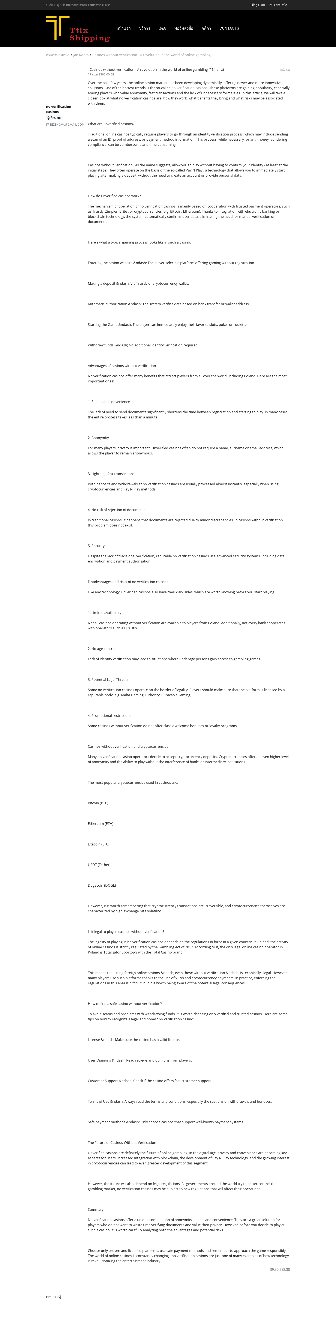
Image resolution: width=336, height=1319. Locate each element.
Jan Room (81, 55)
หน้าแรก (123, 28)
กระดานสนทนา (58, 55)
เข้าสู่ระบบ (257, 5)
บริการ (144, 28)
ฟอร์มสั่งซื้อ (183, 28)
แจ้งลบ (285, 70)
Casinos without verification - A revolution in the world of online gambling (151, 55)
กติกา (206, 28)
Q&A (162, 28)
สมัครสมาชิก (278, 5)
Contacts (229, 28)
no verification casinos (189, 88)
